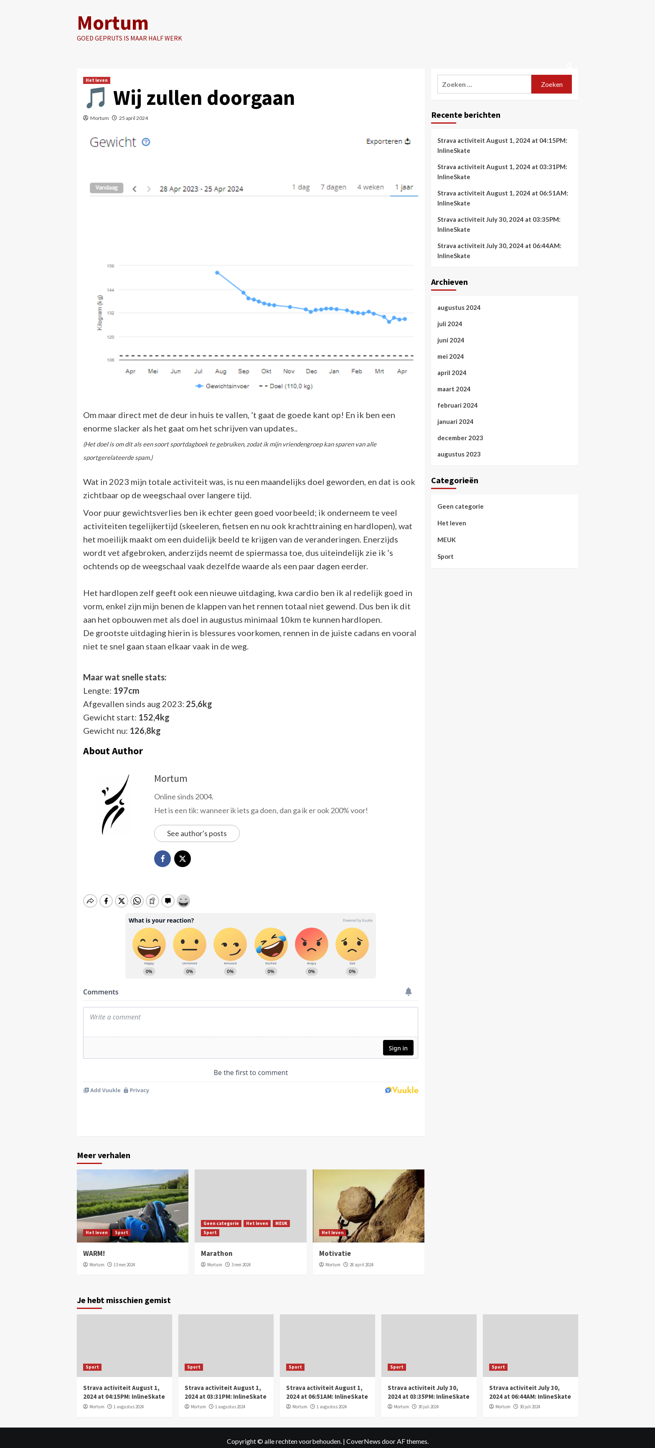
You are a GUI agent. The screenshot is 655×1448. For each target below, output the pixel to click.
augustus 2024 (459, 307)
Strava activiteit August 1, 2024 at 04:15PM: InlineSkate (502, 145)
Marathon (217, 1245)
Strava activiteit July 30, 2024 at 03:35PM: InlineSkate (499, 224)
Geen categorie (221, 1216)
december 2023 (460, 437)
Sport (121, 1225)
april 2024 (452, 372)
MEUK (281, 1216)
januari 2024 (455, 421)
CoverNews (363, 1434)
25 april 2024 (133, 118)
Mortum (112, 22)
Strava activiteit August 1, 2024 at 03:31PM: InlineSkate (502, 171)
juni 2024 (451, 340)
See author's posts (197, 833)
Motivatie (335, 1245)
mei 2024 (450, 356)
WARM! (94, 1245)
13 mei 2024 (124, 1257)
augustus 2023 (459, 454)
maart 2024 (454, 389)
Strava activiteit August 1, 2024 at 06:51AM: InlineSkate (502, 198)
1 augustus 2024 (129, 1399)
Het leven (97, 80)
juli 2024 (449, 323)
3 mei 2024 (241, 1257)
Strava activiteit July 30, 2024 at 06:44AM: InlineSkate (499, 250)
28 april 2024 (361, 1257)
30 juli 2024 (428, 1399)
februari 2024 (457, 405)
